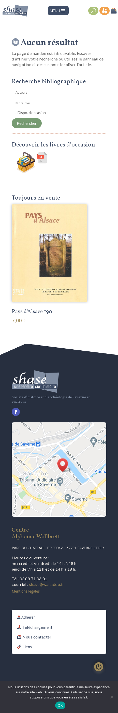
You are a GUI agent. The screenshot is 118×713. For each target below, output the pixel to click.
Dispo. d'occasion (32, 112)
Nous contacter (36, 636)
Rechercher (27, 123)
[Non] (111, 696)
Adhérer (28, 617)
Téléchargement (37, 627)
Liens (27, 646)
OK (60, 705)
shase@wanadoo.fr (46, 584)
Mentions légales (26, 591)
